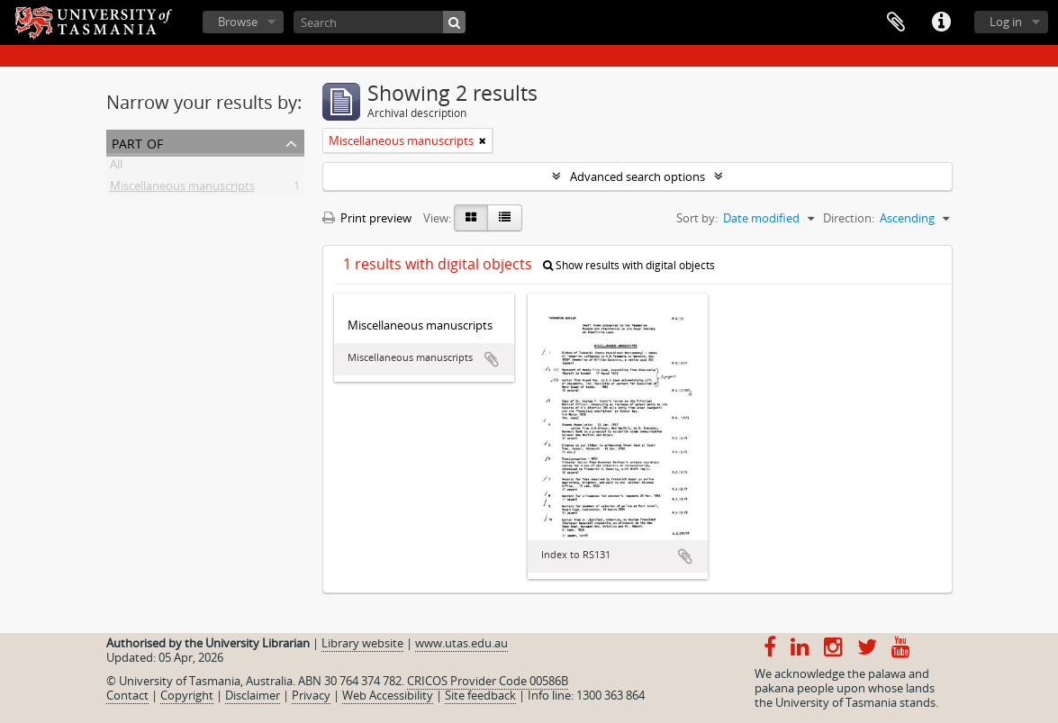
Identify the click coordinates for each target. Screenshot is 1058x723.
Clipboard (895, 22)
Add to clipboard (492, 359)
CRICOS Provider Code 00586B (487, 681)
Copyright (186, 695)
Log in (1006, 22)
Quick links (940, 22)
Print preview (366, 218)
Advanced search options (637, 176)
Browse (238, 22)
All (116, 167)
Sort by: (697, 218)
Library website (362, 643)
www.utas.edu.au (461, 643)
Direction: (848, 218)
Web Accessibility (387, 695)
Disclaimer (252, 695)
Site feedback (480, 695)
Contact (127, 695)
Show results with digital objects (629, 265)
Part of (137, 142)
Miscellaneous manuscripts (182, 189)
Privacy (311, 695)
